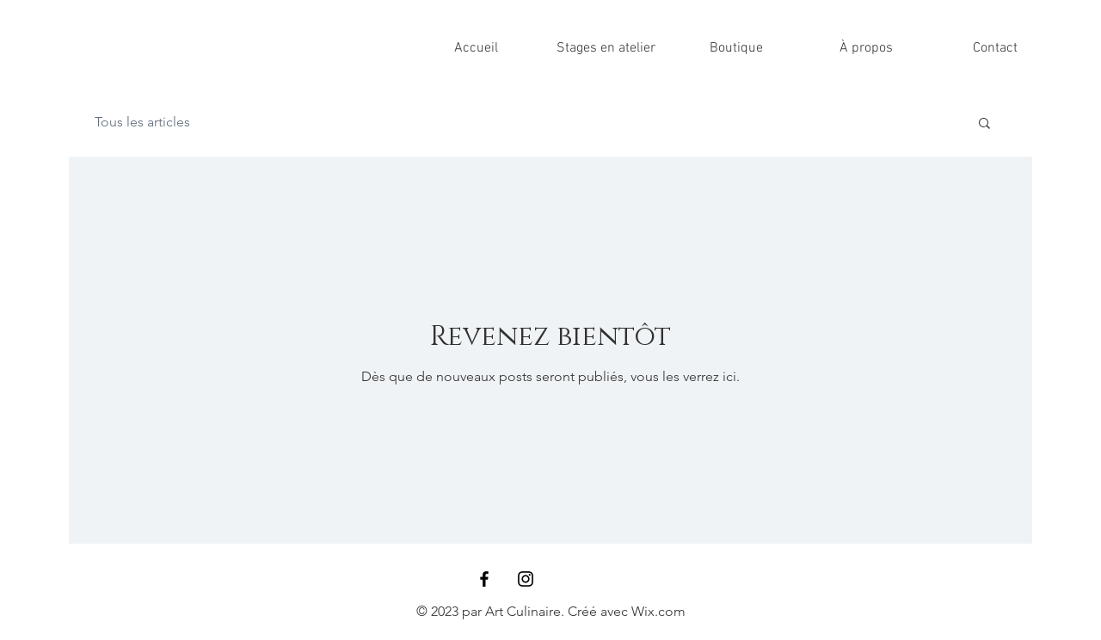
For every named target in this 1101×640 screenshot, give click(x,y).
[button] (984, 124)
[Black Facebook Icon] (484, 579)
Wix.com (658, 611)
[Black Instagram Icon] (525, 579)
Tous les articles (142, 122)
